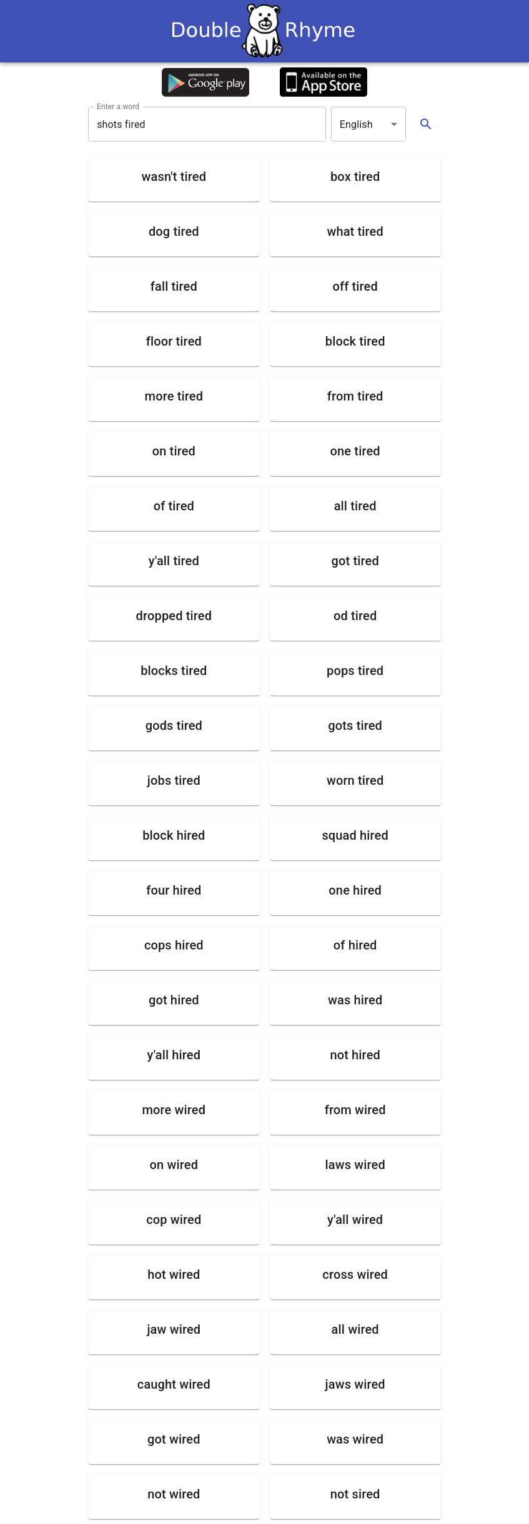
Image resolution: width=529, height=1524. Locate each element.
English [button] (356, 124)
